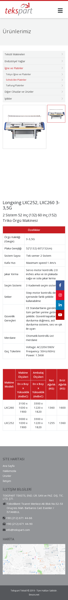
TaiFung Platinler (15, 85)
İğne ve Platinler (14, 68)
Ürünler (7, 476)
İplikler (8, 98)
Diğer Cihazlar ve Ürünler (19, 91)
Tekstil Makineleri (15, 54)
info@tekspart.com (18, 530)
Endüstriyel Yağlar (15, 61)
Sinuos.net (34, 594)
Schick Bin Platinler (16, 79)
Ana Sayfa (8, 466)
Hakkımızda (9, 471)
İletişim (7, 481)
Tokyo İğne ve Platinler (18, 74)
